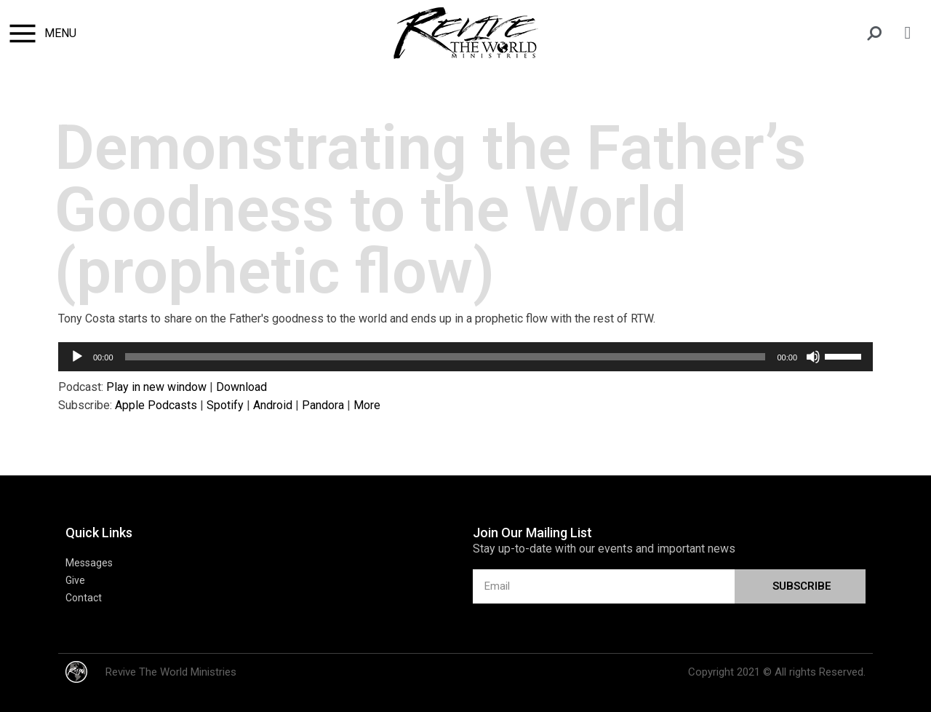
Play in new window (156, 387)
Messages (89, 563)
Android (272, 405)
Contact (83, 598)
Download (241, 387)
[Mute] (813, 356)
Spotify (225, 405)
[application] (465, 356)
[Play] (77, 356)
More (366, 405)
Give (75, 580)
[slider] (445, 356)
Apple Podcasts (156, 405)
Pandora (323, 405)
